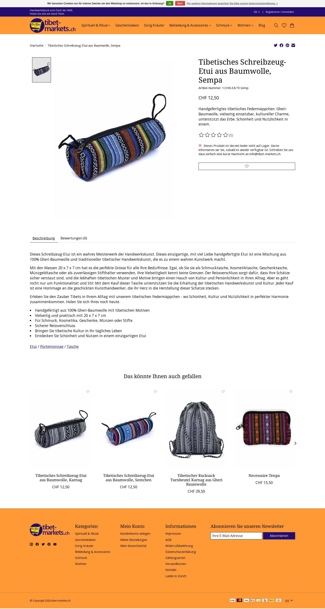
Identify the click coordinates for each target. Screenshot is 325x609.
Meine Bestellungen (133, 541)
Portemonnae (51, 347)
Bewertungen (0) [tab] (77, 238)
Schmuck (81, 559)
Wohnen (80, 565)
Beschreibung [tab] (44, 238)
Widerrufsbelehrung (179, 547)
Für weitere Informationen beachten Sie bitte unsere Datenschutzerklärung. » (232, 3)
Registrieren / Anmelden (280, 12)
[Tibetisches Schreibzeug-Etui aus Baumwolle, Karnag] (61, 430)
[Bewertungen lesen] (214, 135)
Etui (33, 347)
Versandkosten (175, 565)
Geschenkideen (127, 25)
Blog (261, 25)
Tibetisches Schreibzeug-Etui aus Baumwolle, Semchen (128, 478)
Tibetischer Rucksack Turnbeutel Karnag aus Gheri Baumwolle (196, 481)
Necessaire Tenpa (264, 476)
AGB (168, 541)
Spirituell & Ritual (86, 535)
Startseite (37, 45)
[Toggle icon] (276, 25)
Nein (180, 3)
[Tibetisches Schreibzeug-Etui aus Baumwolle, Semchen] (129, 430)
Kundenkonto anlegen (135, 535)
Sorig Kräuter (154, 25)
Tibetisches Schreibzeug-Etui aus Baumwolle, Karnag (60, 478)
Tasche (73, 347)
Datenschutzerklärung (180, 553)
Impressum (173, 535)
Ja (169, 3)
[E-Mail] (237, 537)
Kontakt (170, 571)
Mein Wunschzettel (133, 547)
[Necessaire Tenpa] (264, 430)
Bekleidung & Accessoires (92, 553)
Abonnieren (279, 537)
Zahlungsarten (175, 559)
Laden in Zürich (175, 577)
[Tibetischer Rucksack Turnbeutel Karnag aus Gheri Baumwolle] (196, 430)
